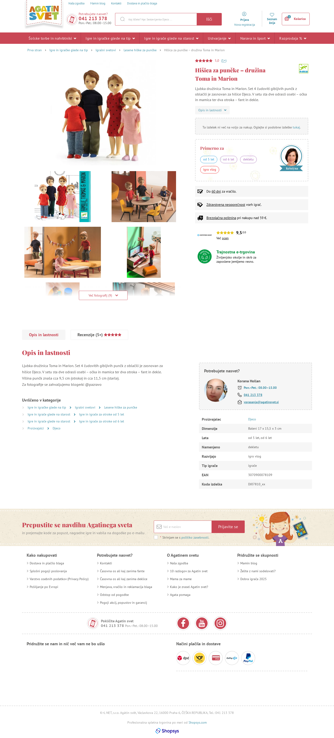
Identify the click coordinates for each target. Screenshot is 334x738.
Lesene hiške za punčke (140, 50)
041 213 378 (93, 18)
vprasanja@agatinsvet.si (261, 402)
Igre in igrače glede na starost (171, 38)
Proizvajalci (36, 428)
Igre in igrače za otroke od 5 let (101, 414)
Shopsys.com (198, 722)
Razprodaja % (292, 38)
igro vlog (209, 169)
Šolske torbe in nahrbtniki (52, 38)
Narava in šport (255, 38)
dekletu (248, 159)
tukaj (296, 127)
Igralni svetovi (106, 50)
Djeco (57, 428)
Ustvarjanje (219, 38)
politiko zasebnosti (195, 537)
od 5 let (208, 159)
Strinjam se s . (184, 537)
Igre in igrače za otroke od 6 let (101, 421)
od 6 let (228, 159)
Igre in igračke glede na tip (110, 38)
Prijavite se (228, 526)
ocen (225, 238)
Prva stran (34, 50)
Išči (209, 19)
